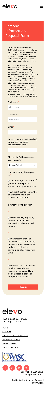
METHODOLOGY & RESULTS (15, 335)
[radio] (22, 183)
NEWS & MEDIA (9, 343)
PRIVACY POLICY (10, 347)
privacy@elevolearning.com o (20, 94)
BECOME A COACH (11, 339)
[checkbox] (22, 189)
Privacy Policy (29, 61)
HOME (5, 327)
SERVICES (6, 331)
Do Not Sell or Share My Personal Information (28, 381)
